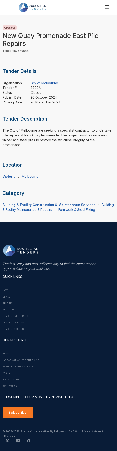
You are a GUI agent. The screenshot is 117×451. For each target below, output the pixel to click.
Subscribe (17, 412)
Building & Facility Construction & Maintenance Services (49, 205)
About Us (9, 310)
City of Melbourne (44, 83)
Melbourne (30, 176)
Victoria (9, 176)
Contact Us (10, 386)
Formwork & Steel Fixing (76, 210)
